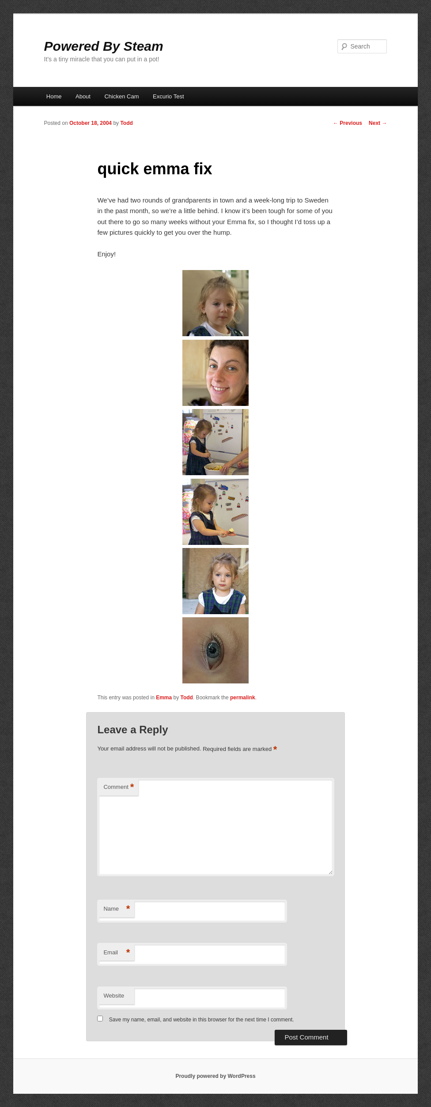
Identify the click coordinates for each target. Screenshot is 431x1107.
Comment (118, 787)
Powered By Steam (103, 46)
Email (116, 952)
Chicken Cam (121, 96)
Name (116, 909)
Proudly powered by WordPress (215, 1076)
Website (113, 995)
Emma (164, 697)
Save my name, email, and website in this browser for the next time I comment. (201, 1020)
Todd (126, 123)
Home (54, 96)
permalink (242, 697)
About (83, 96)
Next (378, 123)
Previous (347, 123)
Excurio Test (168, 96)
